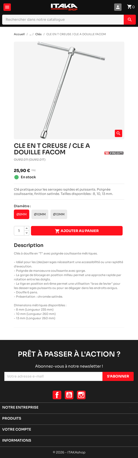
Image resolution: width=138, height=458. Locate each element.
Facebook (57, 395)
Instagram (81, 395)
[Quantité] (19, 230)
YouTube (69, 395)
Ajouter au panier (77, 231)
